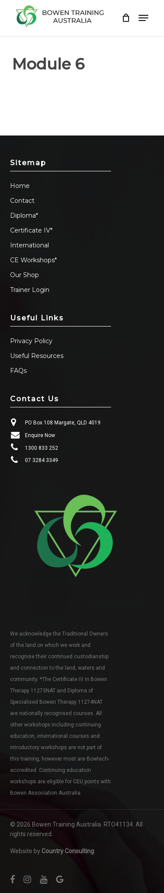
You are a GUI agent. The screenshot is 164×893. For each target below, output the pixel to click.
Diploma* (24, 215)
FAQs (18, 371)
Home (20, 186)
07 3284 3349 (41, 460)
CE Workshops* (33, 260)
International (29, 245)
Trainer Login (29, 290)
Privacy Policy (31, 341)
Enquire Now (40, 435)
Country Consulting (68, 851)
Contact (22, 201)
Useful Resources (36, 356)
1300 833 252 (41, 448)
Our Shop (24, 275)
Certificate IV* (31, 230)
